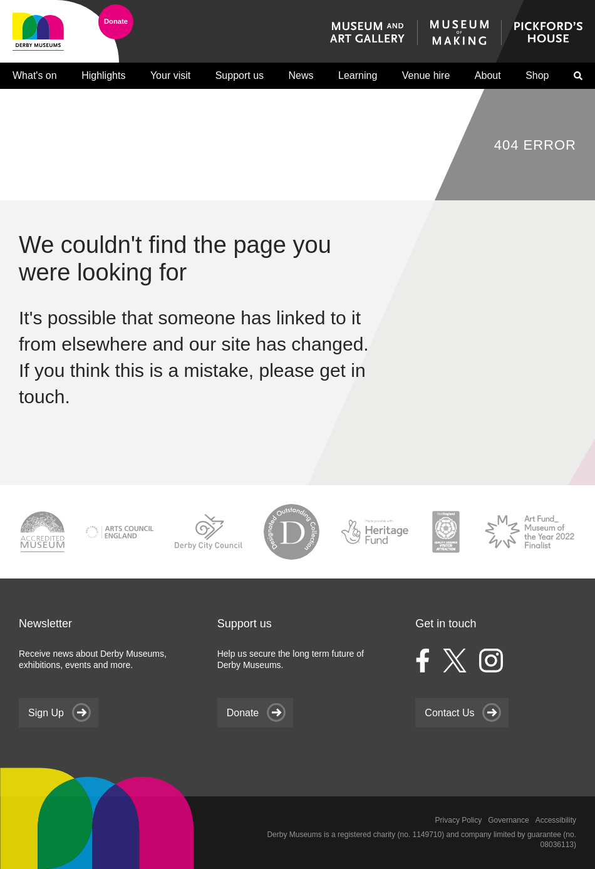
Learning (357, 75)
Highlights (103, 75)
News (301, 75)
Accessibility (556, 820)
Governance (508, 820)
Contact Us (449, 712)
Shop (537, 75)
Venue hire (426, 75)
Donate (116, 22)
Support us (239, 75)
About (488, 75)
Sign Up (46, 712)
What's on (35, 75)
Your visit (170, 75)
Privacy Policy (458, 820)
